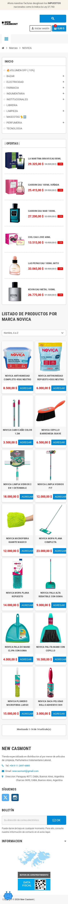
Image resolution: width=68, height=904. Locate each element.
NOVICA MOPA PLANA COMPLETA (50, 540)
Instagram (15, 797)
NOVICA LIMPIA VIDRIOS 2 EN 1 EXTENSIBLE (17, 486)
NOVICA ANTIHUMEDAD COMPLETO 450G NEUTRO (17, 378)
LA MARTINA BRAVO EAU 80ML (44, 158)
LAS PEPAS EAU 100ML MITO (43, 263)
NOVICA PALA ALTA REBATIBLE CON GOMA (51, 595)
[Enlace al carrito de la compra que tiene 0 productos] (59, 28)
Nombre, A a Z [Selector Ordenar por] (11, 333)
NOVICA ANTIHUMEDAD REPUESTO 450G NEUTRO (50, 378)
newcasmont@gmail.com (25, 771)
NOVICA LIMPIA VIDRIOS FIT (51, 486)
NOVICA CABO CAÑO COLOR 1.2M (17, 432)
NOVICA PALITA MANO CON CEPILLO (50, 649)
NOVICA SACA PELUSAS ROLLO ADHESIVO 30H (50, 703)
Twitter (5, 797)
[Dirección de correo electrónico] (24, 820)
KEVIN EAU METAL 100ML (41, 289)
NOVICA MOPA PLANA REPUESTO (17, 595)
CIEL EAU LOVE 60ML (39, 237)
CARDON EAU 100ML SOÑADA (43, 185)
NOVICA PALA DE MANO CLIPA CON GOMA (17, 649)
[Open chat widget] (8, 895)
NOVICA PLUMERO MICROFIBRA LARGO (17, 703)
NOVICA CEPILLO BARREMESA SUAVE (50, 432)
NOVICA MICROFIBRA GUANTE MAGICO (17, 540)
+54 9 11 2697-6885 (20, 765)
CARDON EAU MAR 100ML (41, 211)
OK (57, 820)
